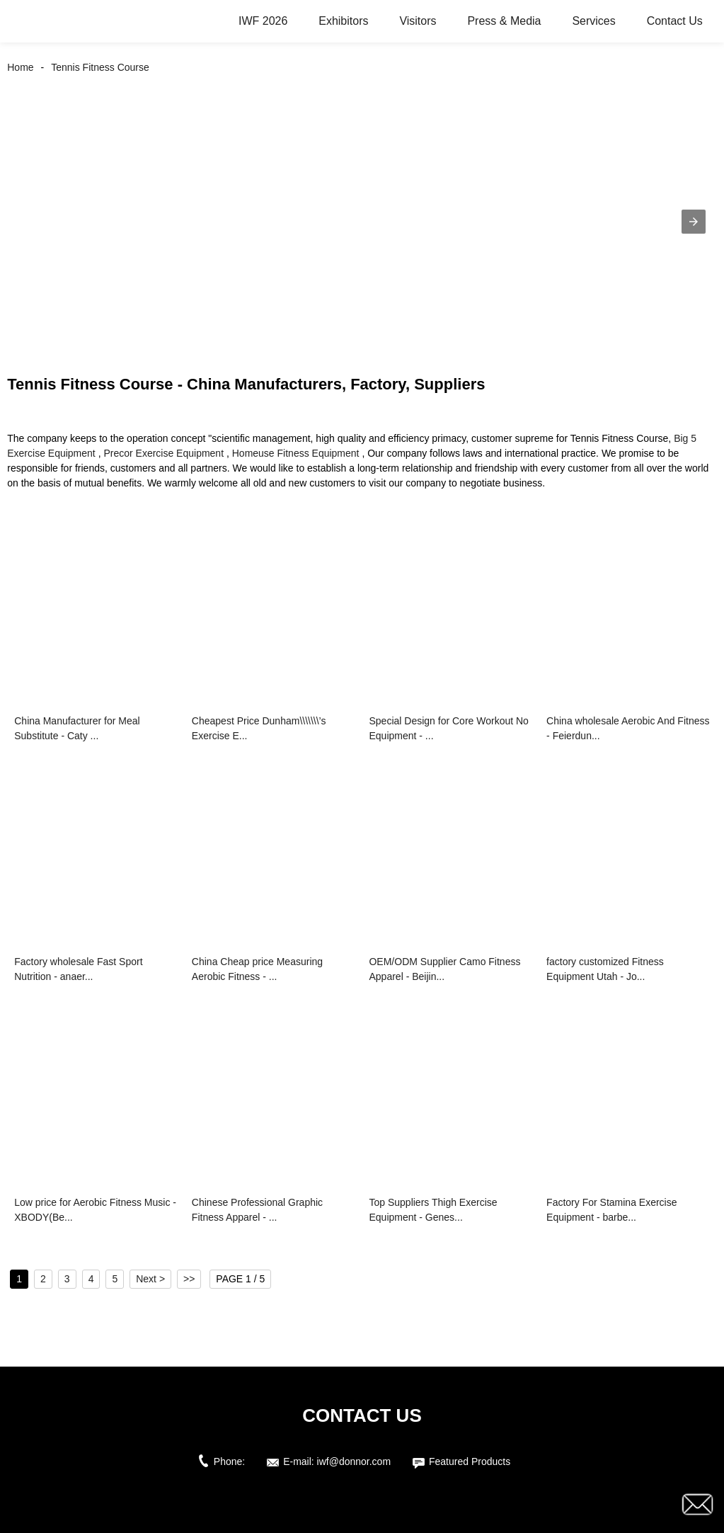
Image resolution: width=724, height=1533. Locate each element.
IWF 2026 (263, 21)
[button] (694, 222)
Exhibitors (343, 21)
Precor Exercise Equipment (163, 453)
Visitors (417, 21)
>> (189, 1278)
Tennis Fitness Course (100, 67)
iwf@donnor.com (354, 1461)
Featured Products (469, 1461)
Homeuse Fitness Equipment (296, 453)
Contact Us (675, 21)
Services (593, 21)
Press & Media (504, 21)
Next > (150, 1278)
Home (20, 67)
